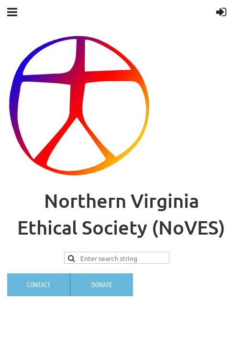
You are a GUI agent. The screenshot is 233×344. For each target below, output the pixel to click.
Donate (101, 284)
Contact (38, 284)
